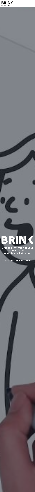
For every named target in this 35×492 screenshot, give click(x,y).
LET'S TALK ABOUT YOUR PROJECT (17, 261)
